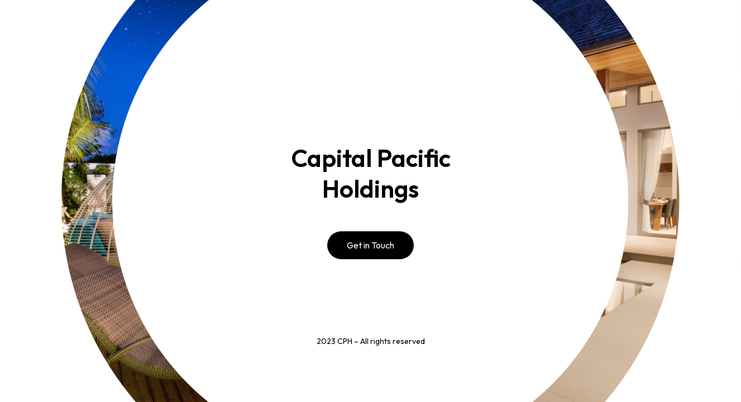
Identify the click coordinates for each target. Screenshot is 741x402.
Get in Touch (370, 245)
